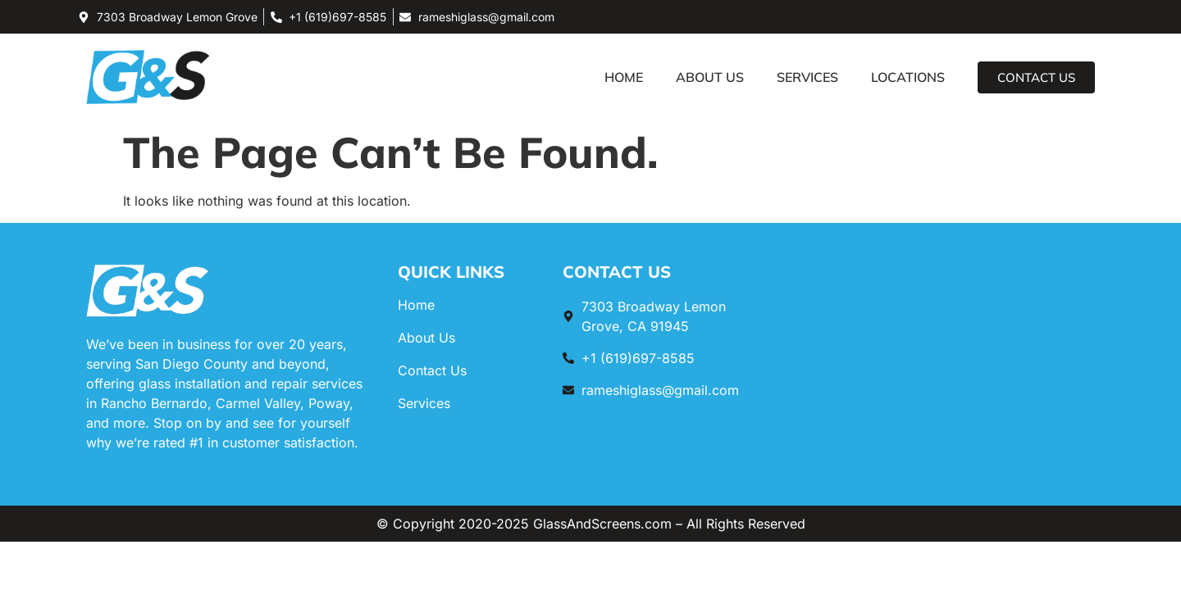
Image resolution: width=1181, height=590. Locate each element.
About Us (710, 77)
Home (623, 77)
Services (807, 77)
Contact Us (432, 370)
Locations (908, 77)
